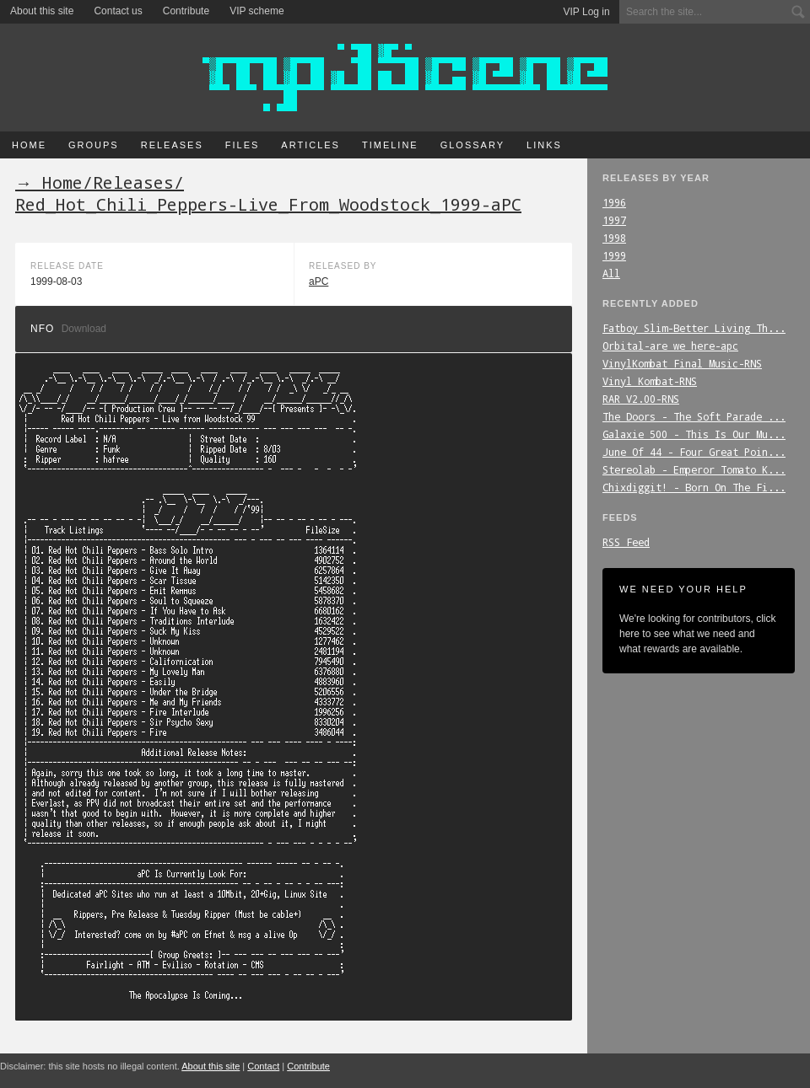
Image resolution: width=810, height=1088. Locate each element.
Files (242, 145)
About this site (41, 11)
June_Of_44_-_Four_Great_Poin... (694, 451)
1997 (614, 220)
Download (84, 329)
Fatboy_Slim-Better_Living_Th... (694, 328)
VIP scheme (257, 11)
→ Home (49, 182)
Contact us (118, 11)
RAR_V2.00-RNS (640, 398)
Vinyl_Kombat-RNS (649, 381)
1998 (614, 237)
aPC (318, 281)
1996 (614, 202)
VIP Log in (587, 12)
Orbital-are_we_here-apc (670, 345)
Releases (172, 145)
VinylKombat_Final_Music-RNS (682, 363)
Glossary (472, 145)
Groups (93, 145)
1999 (614, 255)
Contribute (186, 11)
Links (544, 145)
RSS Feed (626, 542)
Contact (263, 1066)
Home (29, 145)
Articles (310, 145)
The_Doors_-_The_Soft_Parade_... (694, 416)
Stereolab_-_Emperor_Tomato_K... (694, 469)
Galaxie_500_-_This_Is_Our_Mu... (694, 434)
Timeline (390, 145)
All (611, 273)
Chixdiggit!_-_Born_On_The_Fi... (694, 487)
